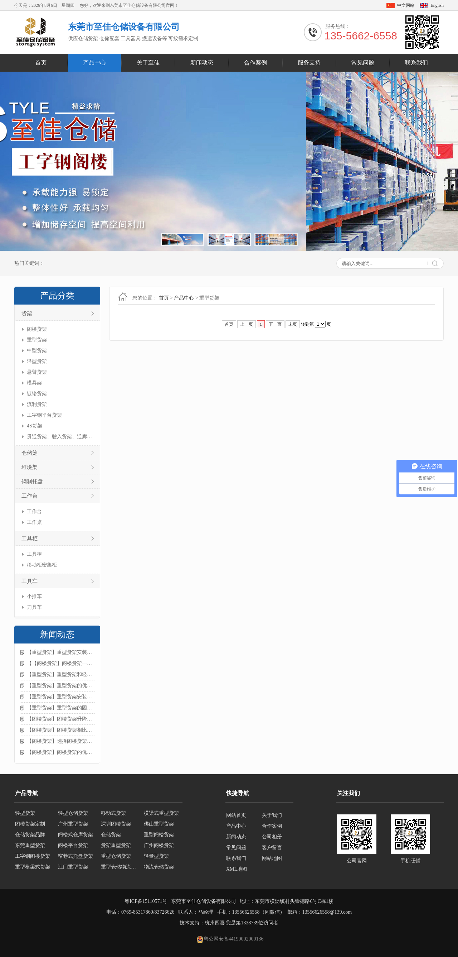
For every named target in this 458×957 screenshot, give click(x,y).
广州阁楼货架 (159, 847)
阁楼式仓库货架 (75, 836)
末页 (292, 324)
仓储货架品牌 (30, 836)
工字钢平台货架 (44, 415)
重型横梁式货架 (32, 869)
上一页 (246, 324)
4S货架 (34, 426)
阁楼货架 (37, 329)
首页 (41, 62)
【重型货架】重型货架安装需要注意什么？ (61, 696)
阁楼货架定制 (30, 826)
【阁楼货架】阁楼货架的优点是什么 (61, 752)
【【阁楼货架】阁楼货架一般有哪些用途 (61, 663)
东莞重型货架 (30, 847)
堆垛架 (29, 467)
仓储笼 (29, 453)
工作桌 (34, 522)
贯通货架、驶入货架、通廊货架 (60, 436)
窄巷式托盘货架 (75, 858)
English (437, 5)
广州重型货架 (73, 826)
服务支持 (309, 62)
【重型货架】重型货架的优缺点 (61, 685)
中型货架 (37, 350)
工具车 (29, 581)
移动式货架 (113, 815)
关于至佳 (148, 62)
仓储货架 (111, 836)
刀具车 (34, 607)
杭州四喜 (215, 922)
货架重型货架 (116, 847)
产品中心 (94, 62)
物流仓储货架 (159, 869)
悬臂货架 (37, 372)
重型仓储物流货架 (120, 869)
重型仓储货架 (116, 858)
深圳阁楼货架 (116, 826)
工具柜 (29, 538)
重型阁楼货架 (159, 836)
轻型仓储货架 (73, 815)
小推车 (34, 596)
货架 (26, 313)
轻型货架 (37, 361)
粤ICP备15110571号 (146, 901)
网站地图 (272, 858)
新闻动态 (201, 62)
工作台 (29, 496)
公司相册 (272, 836)
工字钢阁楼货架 (32, 858)
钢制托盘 (32, 481)
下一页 (275, 324)
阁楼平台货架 (73, 847)
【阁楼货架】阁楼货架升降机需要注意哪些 (61, 719)
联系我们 (416, 62)
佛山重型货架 (159, 826)
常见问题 (362, 62)
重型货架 (37, 340)
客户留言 (272, 847)
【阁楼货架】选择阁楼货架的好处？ (61, 741)
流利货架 (37, 404)
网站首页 (236, 815)
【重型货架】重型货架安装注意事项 (61, 652)
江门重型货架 (73, 869)
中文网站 (405, 5)
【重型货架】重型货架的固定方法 (61, 707)
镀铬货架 (37, 393)
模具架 (34, 383)
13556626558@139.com (327, 912)
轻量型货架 (156, 858)
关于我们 (272, 815)
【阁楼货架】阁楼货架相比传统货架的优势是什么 (61, 730)
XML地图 (236, 869)
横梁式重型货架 (161, 815)
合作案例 (255, 62)
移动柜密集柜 (42, 565)
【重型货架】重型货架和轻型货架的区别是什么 (61, 674)
